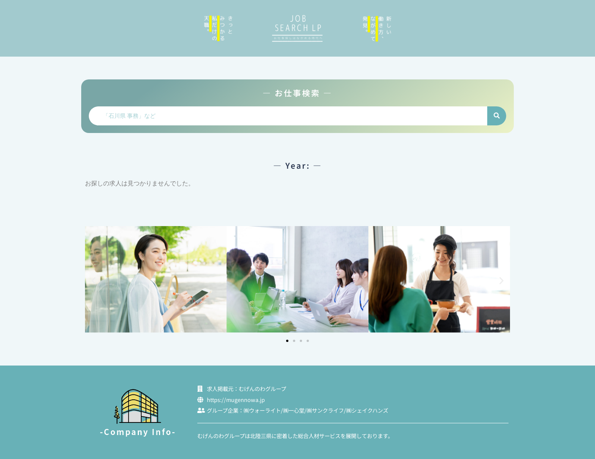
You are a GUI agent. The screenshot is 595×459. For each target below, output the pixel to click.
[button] (93, 280)
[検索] (496, 115)
